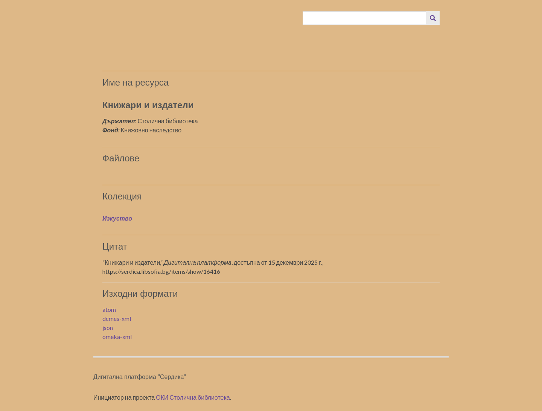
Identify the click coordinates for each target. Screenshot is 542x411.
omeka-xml (117, 336)
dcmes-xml (116, 318)
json (107, 327)
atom (109, 309)
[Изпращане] (433, 18)
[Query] (365, 18)
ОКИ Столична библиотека (193, 397)
